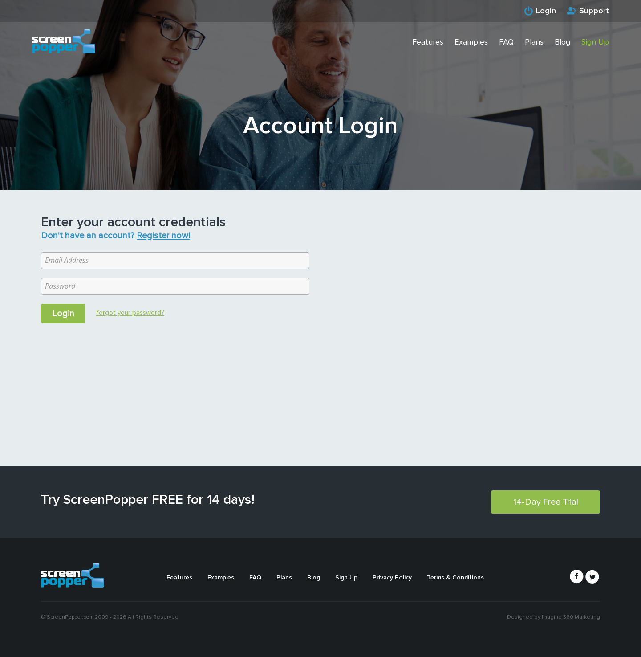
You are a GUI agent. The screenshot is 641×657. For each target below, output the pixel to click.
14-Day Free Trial (545, 502)
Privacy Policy (392, 577)
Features (427, 42)
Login (546, 11)
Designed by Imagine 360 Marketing (553, 617)
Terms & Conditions (455, 577)
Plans (534, 42)
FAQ (506, 42)
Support (594, 11)
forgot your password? (130, 313)
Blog (562, 42)
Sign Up (595, 42)
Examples (471, 42)
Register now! (163, 235)
